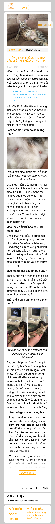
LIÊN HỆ (13, 519)
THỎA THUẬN (35, 509)
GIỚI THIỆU (15, 509)
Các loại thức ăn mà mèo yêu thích (25, 91)
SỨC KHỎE (15, 50)
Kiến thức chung (32, 50)
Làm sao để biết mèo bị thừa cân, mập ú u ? (29, 94)
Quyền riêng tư (34, 518)
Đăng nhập (23, 7)
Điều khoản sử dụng (36, 512)
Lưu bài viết (42, 488)
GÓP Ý (13, 514)
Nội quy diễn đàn (35, 515)
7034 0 (28, 488)
